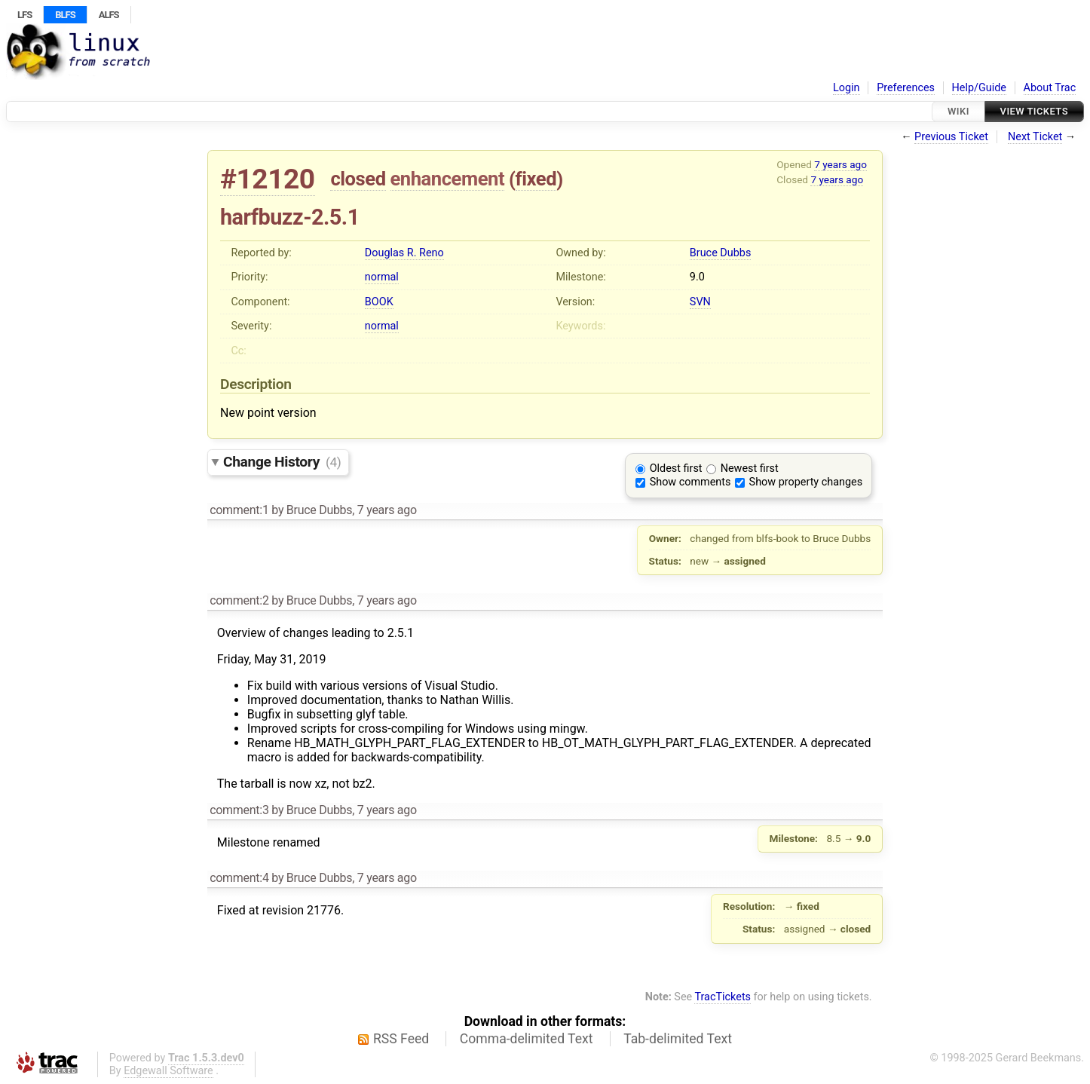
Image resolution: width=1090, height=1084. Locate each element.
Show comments (690, 482)
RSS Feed (401, 1038)
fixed (536, 178)
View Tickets (1034, 111)
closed (357, 178)
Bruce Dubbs (720, 253)
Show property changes (805, 482)
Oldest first (676, 468)
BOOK (379, 301)
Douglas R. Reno (404, 253)
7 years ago (840, 164)
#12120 (267, 179)
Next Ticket (1035, 136)
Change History (282, 461)
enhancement (447, 178)
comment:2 (239, 600)
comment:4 (239, 878)
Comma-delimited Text (526, 1038)
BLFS (65, 14)
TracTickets (722, 997)
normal (382, 277)
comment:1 (239, 510)
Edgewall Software (168, 1070)
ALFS (109, 14)
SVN (700, 301)
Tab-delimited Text (677, 1038)
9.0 (697, 277)
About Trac (1050, 87)
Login (846, 87)
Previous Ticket (951, 136)
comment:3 (239, 810)
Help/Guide (979, 87)
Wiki (958, 111)
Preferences (906, 87)
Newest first (750, 468)
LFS (24, 14)
